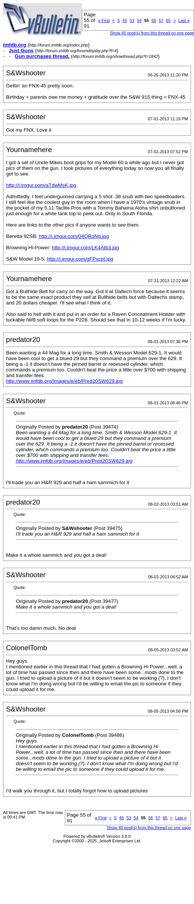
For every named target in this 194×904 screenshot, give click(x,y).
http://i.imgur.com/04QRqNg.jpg (74, 236)
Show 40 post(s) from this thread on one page (149, 827)
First (104, 20)
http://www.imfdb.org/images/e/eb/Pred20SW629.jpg (64, 381)
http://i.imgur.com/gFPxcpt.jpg (80, 259)
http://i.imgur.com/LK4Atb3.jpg (85, 247)
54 (139, 20)
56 (153, 20)
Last (183, 20)
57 (161, 20)
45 (124, 20)
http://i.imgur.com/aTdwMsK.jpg (41, 185)
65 (168, 20)
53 (132, 20)
